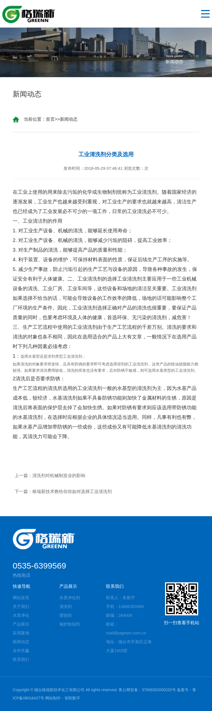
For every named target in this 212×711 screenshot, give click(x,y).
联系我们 (21, 659)
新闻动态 (69, 119)
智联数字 (72, 698)
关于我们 (21, 606)
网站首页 (21, 597)
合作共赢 (21, 650)
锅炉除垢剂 (69, 624)
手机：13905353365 (125, 606)
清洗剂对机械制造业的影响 (58, 475)
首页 (50, 119)
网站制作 (53, 698)
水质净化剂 (69, 597)
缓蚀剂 (65, 615)
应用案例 (21, 633)
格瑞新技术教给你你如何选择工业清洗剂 (72, 491)
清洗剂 (65, 606)
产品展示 (21, 624)
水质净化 (21, 615)
